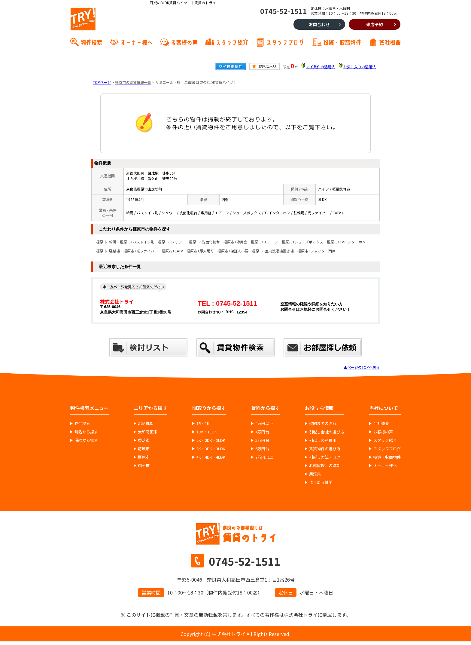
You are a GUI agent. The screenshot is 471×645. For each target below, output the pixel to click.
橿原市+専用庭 (235, 241)
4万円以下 (264, 423)
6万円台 (262, 448)
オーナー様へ (136, 42)
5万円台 (262, 440)
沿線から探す (86, 440)
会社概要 (390, 42)
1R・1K (202, 423)
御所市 (144, 465)
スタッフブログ (285, 42)
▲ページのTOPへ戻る (362, 367)
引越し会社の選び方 (326, 432)
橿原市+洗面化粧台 (204, 241)
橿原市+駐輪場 (108, 250)
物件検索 (91, 42)
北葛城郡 (145, 423)
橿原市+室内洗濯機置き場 (273, 250)
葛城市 (144, 448)
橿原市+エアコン (264, 241)
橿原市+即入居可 (200, 250)
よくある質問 (321, 482)
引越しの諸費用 (322, 440)
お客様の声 (184, 42)
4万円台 (262, 432)
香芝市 (144, 440)
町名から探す (86, 432)
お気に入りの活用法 (359, 66)
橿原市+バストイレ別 (137, 241)
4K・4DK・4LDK (210, 457)
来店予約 (374, 24)
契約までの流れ (322, 423)
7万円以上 (264, 457)
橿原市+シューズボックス (302, 241)
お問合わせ (319, 24)
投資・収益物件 (342, 42)
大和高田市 (147, 432)
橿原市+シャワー (171, 241)
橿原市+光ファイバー (140, 250)
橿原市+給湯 (106, 241)
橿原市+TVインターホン (346, 241)
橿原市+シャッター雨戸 (316, 250)
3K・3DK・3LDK (210, 448)
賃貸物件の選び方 (324, 448)
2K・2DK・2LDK (210, 440)
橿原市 (144, 457)
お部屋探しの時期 (324, 465)
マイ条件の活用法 (320, 66)
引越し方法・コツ (324, 457)
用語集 (315, 474)
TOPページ (102, 82)
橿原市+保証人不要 (232, 250)
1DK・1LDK (206, 432)
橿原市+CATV (172, 250)
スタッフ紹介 (232, 42)
